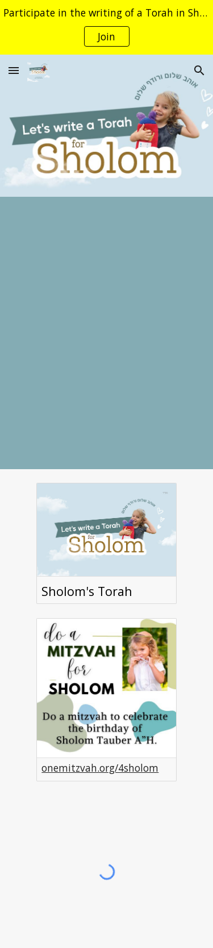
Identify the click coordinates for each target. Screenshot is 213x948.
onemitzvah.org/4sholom (99, 768)
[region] (106, 27)
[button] (13, 70)
